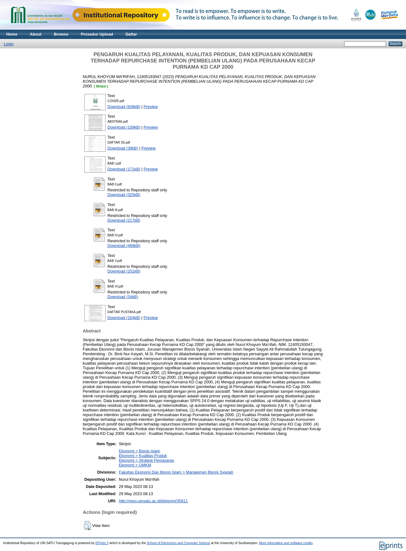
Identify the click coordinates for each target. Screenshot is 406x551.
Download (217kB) (123, 220)
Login (8, 44)
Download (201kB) (123, 271)
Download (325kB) (123, 194)
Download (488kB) (123, 245)
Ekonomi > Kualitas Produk (143, 455)
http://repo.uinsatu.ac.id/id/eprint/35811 (153, 501)
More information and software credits (286, 543)
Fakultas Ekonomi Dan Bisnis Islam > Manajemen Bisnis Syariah (176, 472)
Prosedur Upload (97, 34)
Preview (151, 106)
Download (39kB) (122, 148)
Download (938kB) (123, 106)
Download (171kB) (123, 169)
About (36, 34)
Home (11, 34)
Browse (61, 34)
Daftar (131, 34)
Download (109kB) (123, 127)
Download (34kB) (122, 296)
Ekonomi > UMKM (135, 465)
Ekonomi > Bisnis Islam (139, 451)
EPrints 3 (102, 543)
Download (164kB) (123, 317)
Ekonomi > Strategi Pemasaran (146, 460)
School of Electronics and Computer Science (178, 543)
